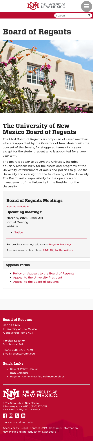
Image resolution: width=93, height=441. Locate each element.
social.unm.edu (23, 422)
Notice (18, 232)
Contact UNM (38, 428)
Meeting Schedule (17, 206)
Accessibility (11, 428)
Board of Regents (17, 320)
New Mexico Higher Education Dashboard (29, 431)
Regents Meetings (60, 244)
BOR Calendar (19, 372)
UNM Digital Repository (58, 250)
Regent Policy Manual (24, 369)
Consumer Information (63, 428)
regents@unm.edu (23, 353)
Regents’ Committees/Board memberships (37, 376)
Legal (24, 428)
